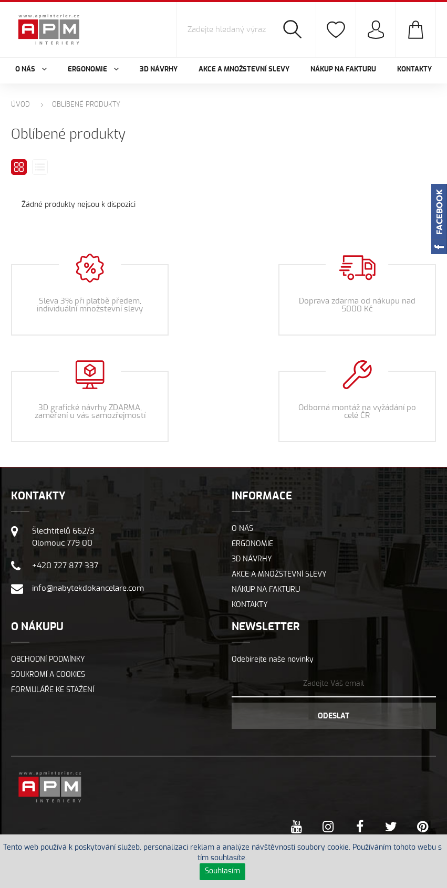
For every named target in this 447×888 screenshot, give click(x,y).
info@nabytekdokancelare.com (88, 588)
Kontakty (414, 69)
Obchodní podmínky (48, 659)
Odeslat (333, 716)
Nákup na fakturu (343, 69)
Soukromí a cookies (48, 674)
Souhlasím (222, 871)
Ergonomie (252, 544)
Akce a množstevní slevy (244, 69)
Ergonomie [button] (93, 69)
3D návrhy (159, 69)
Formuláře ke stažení (52, 690)
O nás (242, 528)
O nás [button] (31, 69)
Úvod (20, 104)
